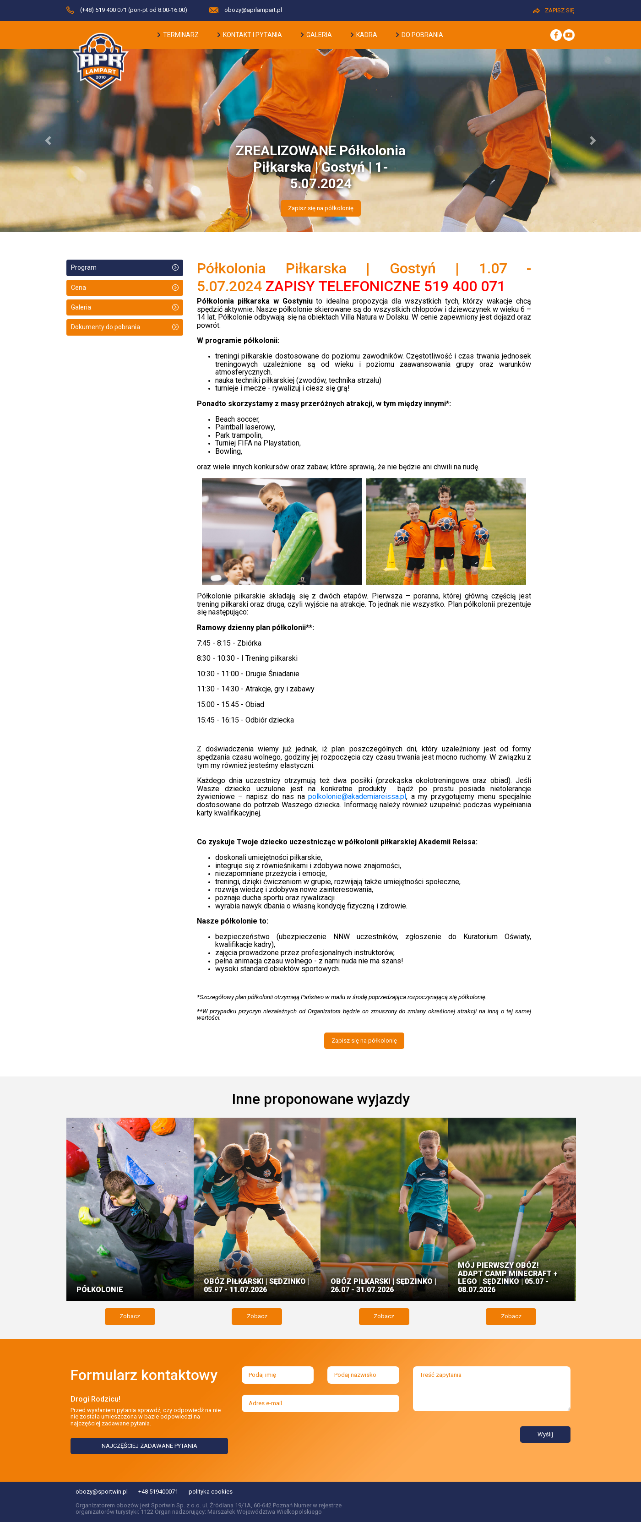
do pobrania (419, 34)
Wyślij (545, 1434)
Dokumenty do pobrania (105, 327)
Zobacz (130, 1316)
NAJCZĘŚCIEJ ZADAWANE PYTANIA (149, 1445)
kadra (364, 34)
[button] (48, 140)
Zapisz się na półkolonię (320, 208)
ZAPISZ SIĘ (553, 10)
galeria (316, 34)
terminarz (178, 34)
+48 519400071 (158, 1491)
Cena (78, 287)
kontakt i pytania (249, 34)
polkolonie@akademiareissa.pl (357, 796)
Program (84, 267)
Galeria (81, 307)
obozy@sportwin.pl (102, 1491)
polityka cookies (211, 1491)
